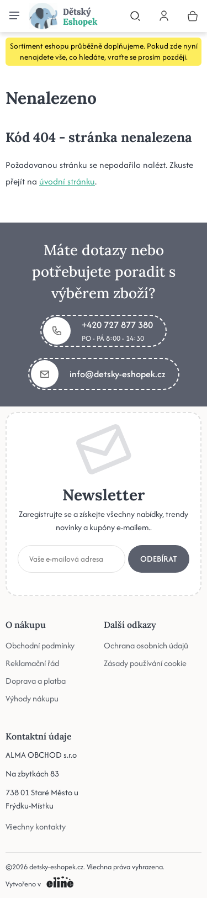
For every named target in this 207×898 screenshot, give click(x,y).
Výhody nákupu (32, 698)
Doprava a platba (36, 680)
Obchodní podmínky (40, 645)
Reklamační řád (32, 663)
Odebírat (158, 558)
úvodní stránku (67, 181)
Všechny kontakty (36, 826)
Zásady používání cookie (145, 663)
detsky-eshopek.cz (56, 867)
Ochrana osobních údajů (146, 645)
